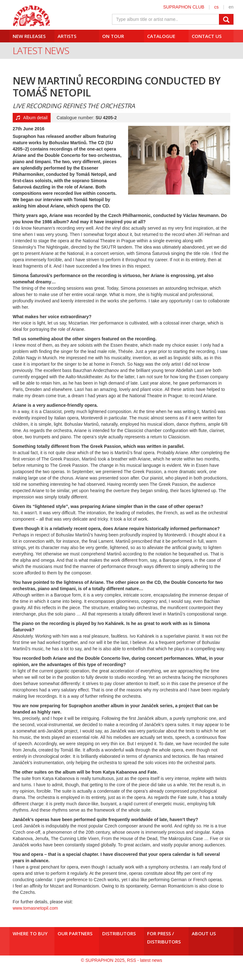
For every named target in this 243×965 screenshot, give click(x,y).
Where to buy (30, 933)
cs (216, 6)
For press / (166, 937)
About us (204, 933)
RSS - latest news (144, 960)
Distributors (119, 933)
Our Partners (75, 933)
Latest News (41, 50)
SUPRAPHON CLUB (183, 6)
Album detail (31, 117)
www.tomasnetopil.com (35, 908)
